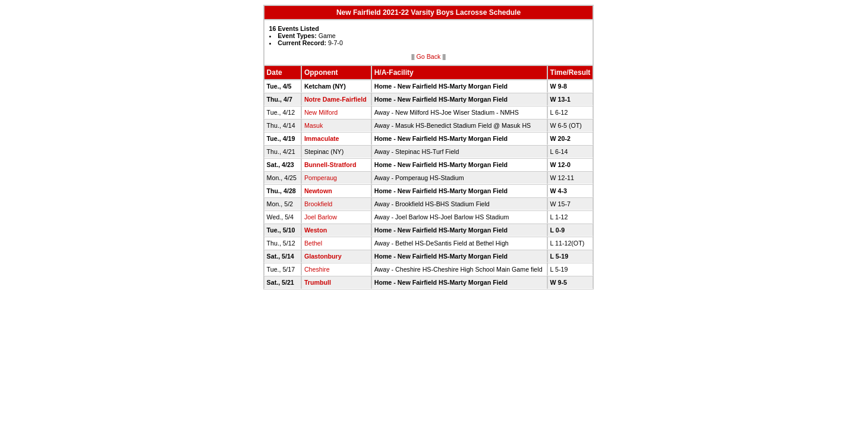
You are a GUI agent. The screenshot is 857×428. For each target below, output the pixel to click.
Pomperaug (320, 177)
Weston (315, 230)
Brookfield (318, 203)
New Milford (321, 112)
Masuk (313, 125)
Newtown (318, 190)
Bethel (313, 243)
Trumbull (317, 282)
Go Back (429, 56)
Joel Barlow (320, 217)
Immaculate (321, 138)
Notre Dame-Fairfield (335, 99)
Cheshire (317, 269)
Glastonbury (323, 256)
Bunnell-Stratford (330, 164)
